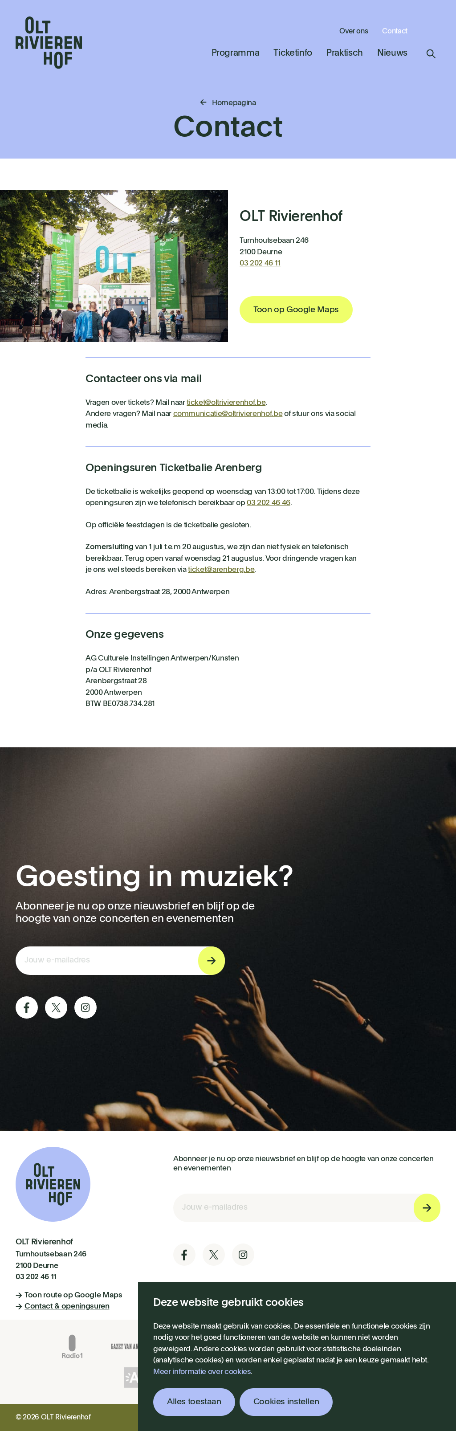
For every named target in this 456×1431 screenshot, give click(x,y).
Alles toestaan (194, 1402)
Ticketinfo (292, 53)
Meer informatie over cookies (202, 1372)
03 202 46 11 (260, 263)
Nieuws (392, 53)
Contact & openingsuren (63, 1306)
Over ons (353, 31)
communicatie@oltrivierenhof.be (228, 414)
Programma (236, 53)
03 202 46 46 (268, 503)
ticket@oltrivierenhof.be (226, 403)
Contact (394, 31)
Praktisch (344, 53)
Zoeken (431, 54)
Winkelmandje (431, 30)
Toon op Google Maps (296, 310)
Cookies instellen (286, 1402)
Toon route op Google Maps (69, 1295)
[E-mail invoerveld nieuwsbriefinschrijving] (120, 960)
